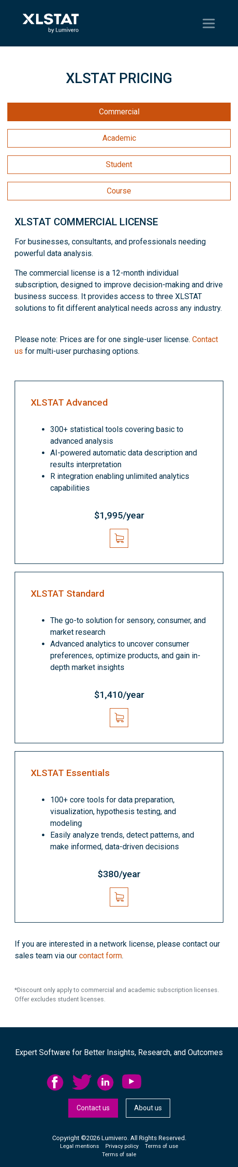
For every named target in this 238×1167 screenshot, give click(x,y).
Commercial (119, 111)
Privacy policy (122, 1146)
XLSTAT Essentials (70, 772)
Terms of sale (119, 1154)
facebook (56, 1082)
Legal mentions (79, 1146)
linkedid (107, 1082)
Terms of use (161, 1146)
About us (148, 1108)
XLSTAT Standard (67, 593)
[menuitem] (59, 1082)
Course (119, 190)
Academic (119, 138)
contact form (100, 955)
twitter (82, 1082)
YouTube (131, 1082)
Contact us (93, 1108)
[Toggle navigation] (208, 23)
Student (119, 164)
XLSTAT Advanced (69, 402)
